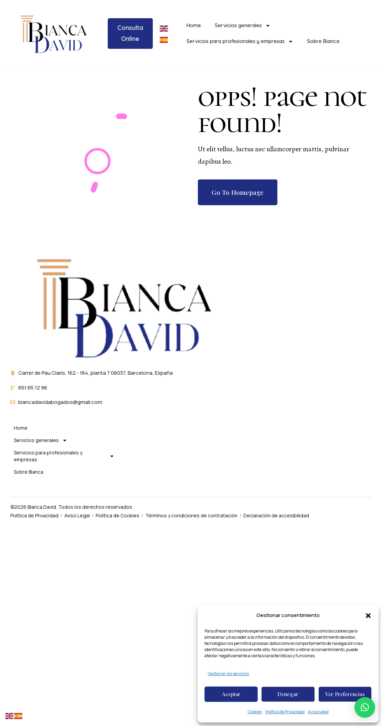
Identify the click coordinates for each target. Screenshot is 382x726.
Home (194, 25)
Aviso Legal (318, 712)
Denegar (287, 694)
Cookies (255, 712)
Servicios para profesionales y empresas (240, 41)
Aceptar (231, 694)
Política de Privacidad (285, 712)
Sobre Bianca (323, 41)
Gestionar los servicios (228, 673)
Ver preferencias (345, 694)
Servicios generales (242, 26)
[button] (368, 615)
